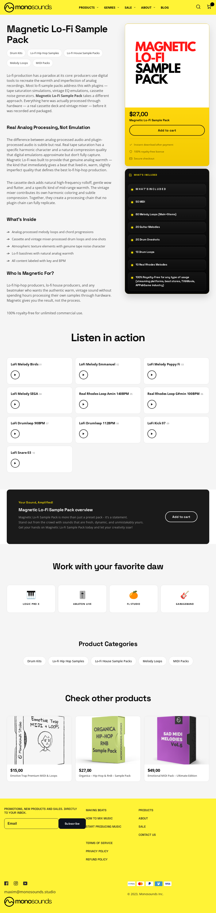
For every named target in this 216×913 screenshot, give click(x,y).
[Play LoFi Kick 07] (151, 433)
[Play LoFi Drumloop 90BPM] (15, 433)
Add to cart (167, 130)
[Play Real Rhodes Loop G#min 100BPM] (151, 404)
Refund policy (97, 859)
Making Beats (96, 810)
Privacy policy (97, 851)
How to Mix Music (99, 818)
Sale (142, 826)
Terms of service (99, 843)
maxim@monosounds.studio (30, 891)
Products (146, 810)
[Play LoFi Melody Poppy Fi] (151, 374)
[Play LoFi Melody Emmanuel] (83, 374)
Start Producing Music (103, 826)
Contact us (147, 835)
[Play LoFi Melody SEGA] (15, 404)
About (143, 818)
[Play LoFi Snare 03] (15, 463)
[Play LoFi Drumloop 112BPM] (83, 433)
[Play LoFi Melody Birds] (15, 374)
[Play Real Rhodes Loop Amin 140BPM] (83, 404)
